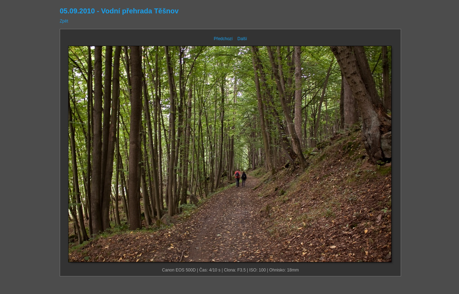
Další (242, 38)
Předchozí (223, 38)
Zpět (64, 21)
